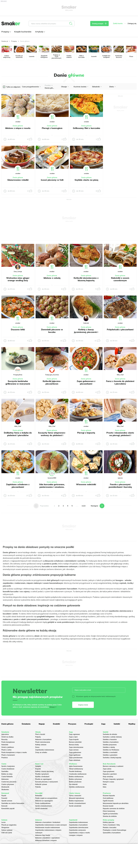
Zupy (103, 724)
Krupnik (38, 769)
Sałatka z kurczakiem (111, 742)
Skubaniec (5, 790)
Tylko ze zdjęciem (13, 87)
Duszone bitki (18, 329)
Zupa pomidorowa (75, 758)
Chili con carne (6, 833)
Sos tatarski (73, 784)
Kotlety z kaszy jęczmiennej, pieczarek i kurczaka (86, 332)
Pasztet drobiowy (75, 771)
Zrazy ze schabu (41, 752)
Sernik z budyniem (8, 766)
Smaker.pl (4, 41)
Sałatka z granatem (110, 755)
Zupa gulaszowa (75, 752)
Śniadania (26, 724)
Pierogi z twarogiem (52, 128)
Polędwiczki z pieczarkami (120, 329)
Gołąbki (38, 766)
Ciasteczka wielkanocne (77, 774)
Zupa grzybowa (108, 771)
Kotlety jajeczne (108, 822)
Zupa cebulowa (74, 760)
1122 (83, 506)
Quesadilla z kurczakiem (112, 833)
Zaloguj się (132, 23)
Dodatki (56, 724)
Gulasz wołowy (6, 830)
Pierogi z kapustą (86, 432)
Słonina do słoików (110, 816)
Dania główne (18, 126)
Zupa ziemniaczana (76, 747)
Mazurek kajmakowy (76, 798)
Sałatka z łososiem (110, 739)
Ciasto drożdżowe (7, 769)
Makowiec (5, 779)
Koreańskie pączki (8, 808)
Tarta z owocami (75, 796)
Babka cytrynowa (75, 779)
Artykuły (40, 31)
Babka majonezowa (76, 801)
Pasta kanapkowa (8, 742)
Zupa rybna (107, 769)
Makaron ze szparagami (44, 801)
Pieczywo (72, 724)
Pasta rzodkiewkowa (42, 803)
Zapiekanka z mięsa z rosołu (79, 833)
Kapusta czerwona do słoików (114, 808)
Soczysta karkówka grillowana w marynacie (17, 382)
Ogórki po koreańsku (110, 814)
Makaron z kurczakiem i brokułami (47, 822)
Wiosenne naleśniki (86, 484)
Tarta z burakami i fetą (111, 825)
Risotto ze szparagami (43, 779)
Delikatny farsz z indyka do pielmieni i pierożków (18, 434)
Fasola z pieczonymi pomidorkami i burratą (120, 485)
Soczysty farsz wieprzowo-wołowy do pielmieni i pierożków (52, 435)
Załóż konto (118, 23)
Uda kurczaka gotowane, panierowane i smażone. (52, 485)
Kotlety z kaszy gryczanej (44, 771)
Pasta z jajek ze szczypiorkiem (46, 798)
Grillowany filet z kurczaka (86, 128)
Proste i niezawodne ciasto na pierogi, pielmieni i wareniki (120, 435)
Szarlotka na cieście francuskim (12, 803)
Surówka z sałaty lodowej (112, 737)
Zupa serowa (73, 750)
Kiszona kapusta (109, 796)
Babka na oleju (6, 774)
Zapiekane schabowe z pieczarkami (17, 485)
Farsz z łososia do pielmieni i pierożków (120, 382)
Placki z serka (6, 750)
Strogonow (5, 827)
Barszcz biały (74, 745)
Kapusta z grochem (110, 774)
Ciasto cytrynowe (7, 784)
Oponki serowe (6, 801)
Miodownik (5, 787)
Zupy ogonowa (74, 734)
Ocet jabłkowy (108, 798)
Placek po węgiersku (8, 825)
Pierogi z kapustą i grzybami (113, 779)
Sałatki (117, 724)
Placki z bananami (8, 755)
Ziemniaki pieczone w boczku (52, 330)
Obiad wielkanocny (76, 769)
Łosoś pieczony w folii (52, 180)
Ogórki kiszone (108, 801)
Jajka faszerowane (75, 766)
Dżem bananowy (109, 811)
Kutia (105, 784)
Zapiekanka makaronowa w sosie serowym (51, 825)
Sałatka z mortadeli (110, 752)
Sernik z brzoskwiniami (43, 806)
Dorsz (37, 747)
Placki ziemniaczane (42, 742)
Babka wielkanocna (76, 777)
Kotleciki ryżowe (41, 784)
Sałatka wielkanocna (76, 787)
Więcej (52, 707)
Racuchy (4, 739)
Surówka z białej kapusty (112, 758)
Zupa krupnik (74, 739)
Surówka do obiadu (110, 734)
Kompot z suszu (108, 782)
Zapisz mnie (83, 705)
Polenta (38, 787)
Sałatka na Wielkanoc (111, 750)
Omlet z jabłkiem (7, 747)
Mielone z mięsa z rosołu (17, 128)
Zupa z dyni (73, 737)
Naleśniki (4, 745)
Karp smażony (108, 777)
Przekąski (89, 724)
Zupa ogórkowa (74, 755)
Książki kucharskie (22, 31)
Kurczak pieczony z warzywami (46, 782)
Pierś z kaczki (40, 734)
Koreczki (4, 806)
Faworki (4, 798)
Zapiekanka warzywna (77, 830)
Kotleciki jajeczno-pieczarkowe (52, 382)
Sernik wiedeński (41, 808)
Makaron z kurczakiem (43, 739)
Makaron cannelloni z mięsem (46, 840)
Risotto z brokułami (42, 777)
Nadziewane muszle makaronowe (47, 827)
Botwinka (38, 796)
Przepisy (5, 31)
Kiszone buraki (108, 806)
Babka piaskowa (75, 782)
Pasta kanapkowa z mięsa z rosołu (14, 752)
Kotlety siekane (40, 745)
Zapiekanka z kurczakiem (78, 825)
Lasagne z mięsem (76, 835)
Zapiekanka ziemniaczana (78, 827)
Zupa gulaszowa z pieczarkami (86, 382)
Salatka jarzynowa (110, 745)
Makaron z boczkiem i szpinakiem (47, 838)
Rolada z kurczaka (109, 827)
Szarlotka (4, 771)
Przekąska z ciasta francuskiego (114, 830)
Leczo (3, 822)
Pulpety (38, 737)
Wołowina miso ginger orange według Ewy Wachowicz (17, 280)
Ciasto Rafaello (7, 777)
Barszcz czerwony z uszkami (113, 766)
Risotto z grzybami (42, 774)
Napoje (42, 724)
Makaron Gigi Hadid (42, 835)
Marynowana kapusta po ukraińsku (115, 803)
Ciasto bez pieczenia (8, 782)
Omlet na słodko (7, 737)
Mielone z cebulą (52, 278)
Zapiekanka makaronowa (44, 750)
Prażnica (4, 758)
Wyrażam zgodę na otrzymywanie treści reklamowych (93, 696)
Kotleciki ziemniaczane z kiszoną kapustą (86, 279)
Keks (104, 787)
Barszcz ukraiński (75, 742)
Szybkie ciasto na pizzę (86, 180)
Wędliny (131, 724)
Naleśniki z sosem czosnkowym (120, 279)
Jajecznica (5, 734)
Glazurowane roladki (17, 180)
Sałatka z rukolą (109, 747)
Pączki (3, 796)
